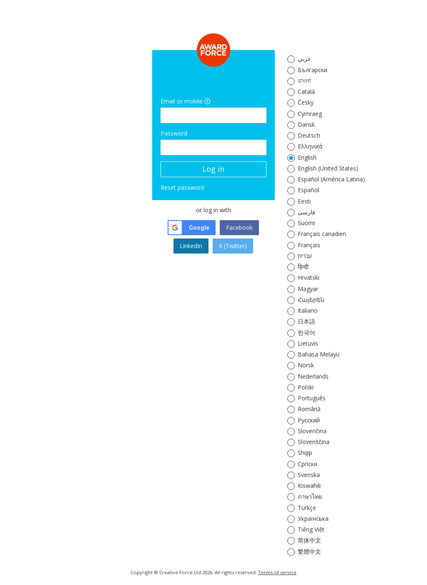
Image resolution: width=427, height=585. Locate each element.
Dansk (306, 124)
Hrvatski (308, 277)
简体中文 (309, 540)
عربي (304, 59)
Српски (307, 464)
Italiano (308, 310)
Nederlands (313, 376)
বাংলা (304, 81)
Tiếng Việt (311, 529)
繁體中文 (309, 551)
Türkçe (307, 508)
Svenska (309, 475)
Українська (313, 518)
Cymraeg (310, 114)
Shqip (305, 453)
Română (309, 409)
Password (174, 133)
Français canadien (322, 234)
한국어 (306, 332)
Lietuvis (308, 343)
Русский (309, 420)
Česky (306, 102)
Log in (213, 169)
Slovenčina (312, 431)
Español (308, 190)
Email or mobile (182, 101)
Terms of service (277, 572)
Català (306, 91)
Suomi (306, 223)
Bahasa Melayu (318, 354)
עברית (305, 256)
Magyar (308, 289)
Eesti (304, 201)
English (307, 157)
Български (312, 70)
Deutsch (309, 135)
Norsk (306, 365)
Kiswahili (309, 486)
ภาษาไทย (310, 496)
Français (309, 245)
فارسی (306, 212)
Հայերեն (311, 300)
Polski (306, 387)
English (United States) (328, 168)
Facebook (239, 227)
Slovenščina (313, 442)
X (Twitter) (233, 246)
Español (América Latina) (331, 179)
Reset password (182, 187)
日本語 (306, 321)
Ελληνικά (310, 146)
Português (312, 398)
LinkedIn (191, 246)
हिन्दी (303, 267)
